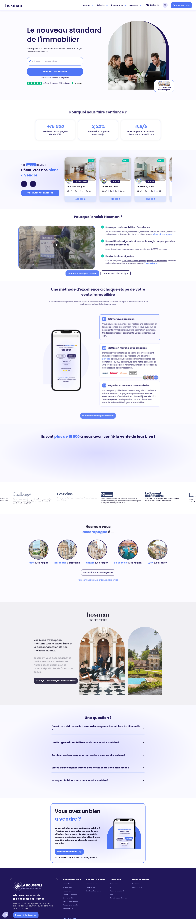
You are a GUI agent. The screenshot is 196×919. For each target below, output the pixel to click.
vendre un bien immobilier (85, 828)
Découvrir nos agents (159, 234)
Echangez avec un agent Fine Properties (57, 679)
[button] (5, 915)
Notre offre (67, 884)
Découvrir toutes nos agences (98, 571)
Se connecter (68, 908)
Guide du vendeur (70, 894)
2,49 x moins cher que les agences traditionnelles (142, 260)
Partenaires (114, 884)
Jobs (112, 894)
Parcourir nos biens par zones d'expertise (98, 578)
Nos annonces (91, 884)
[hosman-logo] (13, 5)
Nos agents (67, 887)
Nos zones (67, 891)
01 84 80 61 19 (152, 5)
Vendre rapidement (70, 901)
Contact (135, 884)
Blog (111, 887)
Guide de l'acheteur (93, 891)
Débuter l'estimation (55, 71)
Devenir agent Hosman (118, 898)
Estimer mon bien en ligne (114, 272)
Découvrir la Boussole (25, 915)
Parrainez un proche (70, 905)
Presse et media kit (117, 891)
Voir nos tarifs (148, 262)
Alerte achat (90, 887)
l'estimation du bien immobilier (81, 834)
